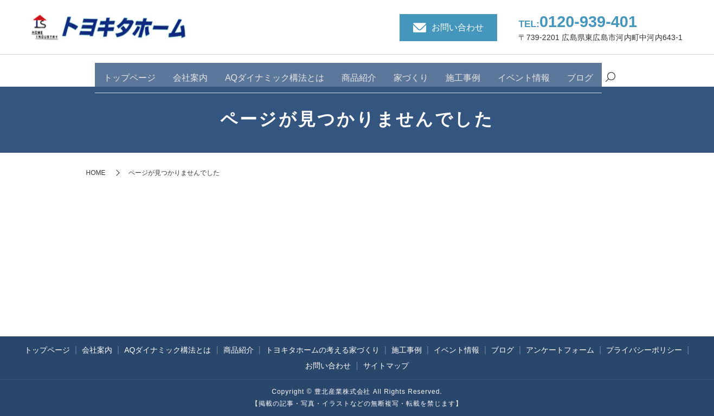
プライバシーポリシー (644, 350)
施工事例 (463, 71)
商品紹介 (359, 71)
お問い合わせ (328, 365)
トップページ (130, 71)
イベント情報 (524, 71)
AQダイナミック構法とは (274, 71)
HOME (96, 173)
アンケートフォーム (560, 350)
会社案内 (190, 71)
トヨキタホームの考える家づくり (322, 350)
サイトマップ (386, 365)
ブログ (580, 71)
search (610, 72)
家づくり (411, 71)
